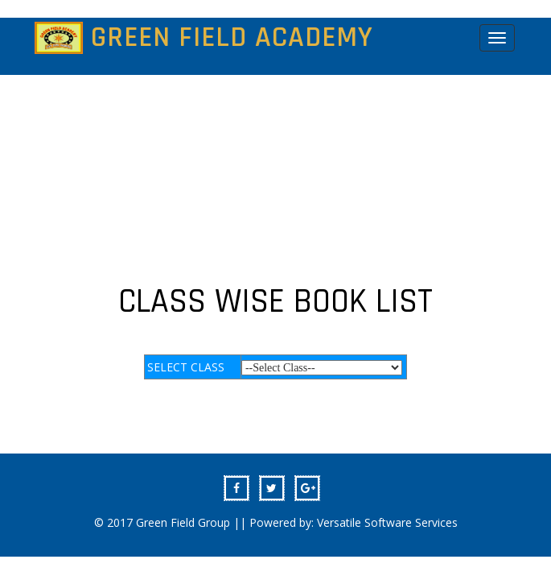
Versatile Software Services (387, 522)
